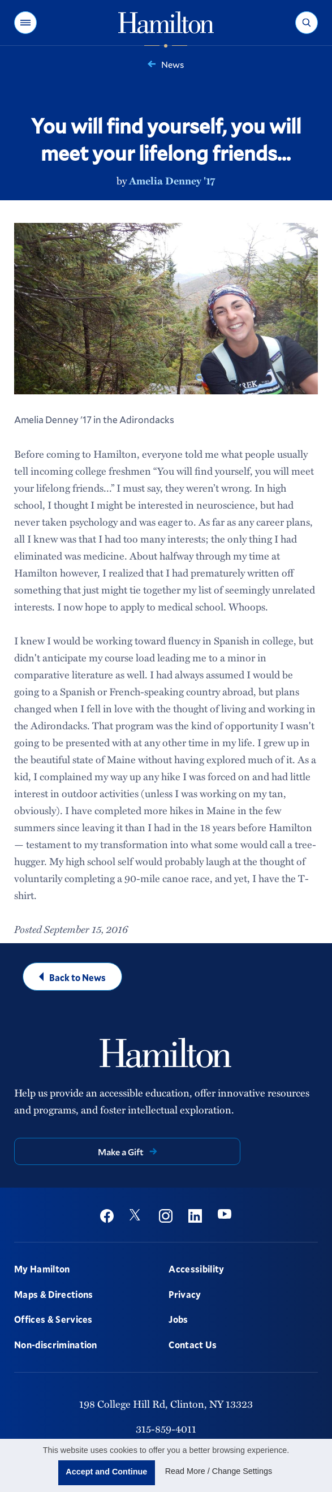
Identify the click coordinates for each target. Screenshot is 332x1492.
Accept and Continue (106, 1471)
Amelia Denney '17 (172, 180)
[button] (25, 22)
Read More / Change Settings (219, 1471)
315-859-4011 (166, 1428)
